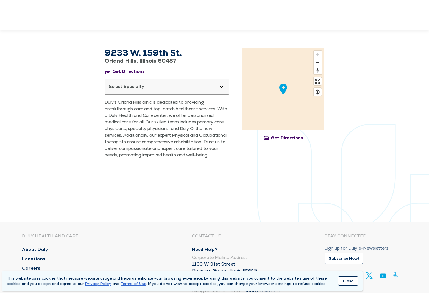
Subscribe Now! (344, 258)
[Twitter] (369, 275)
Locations (34, 259)
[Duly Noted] (396, 275)
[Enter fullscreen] (318, 81)
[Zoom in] (318, 55)
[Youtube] (383, 276)
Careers (31, 268)
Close (348, 280)
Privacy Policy (98, 283)
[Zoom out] (318, 63)
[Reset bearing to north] (318, 70)
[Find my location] (318, 92)
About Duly (35, 249)
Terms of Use (133, 283)
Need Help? (205, 249)
